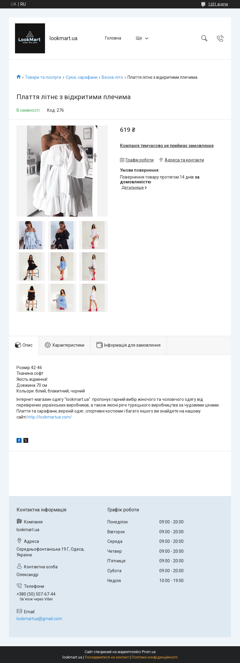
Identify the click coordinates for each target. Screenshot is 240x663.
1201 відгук (218, 4)
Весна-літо (112, 77)
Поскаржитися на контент (107, 657)
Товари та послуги (43, 77)
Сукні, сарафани (82, 77)
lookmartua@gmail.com (39, 618)
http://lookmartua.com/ (49, 417)
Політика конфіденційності (155, 657)
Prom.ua (149, 652)
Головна (113, 38)
